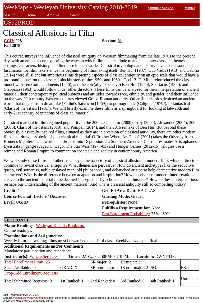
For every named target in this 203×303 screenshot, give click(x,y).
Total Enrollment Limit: (25, 262)
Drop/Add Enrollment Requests (31, 273)
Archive (53, 15)
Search (75, 15)
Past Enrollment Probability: (126, 213)
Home (31, 15)
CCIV (9, 41)
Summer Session (160, 8)
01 (120, 41)
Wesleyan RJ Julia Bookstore (60, 225)
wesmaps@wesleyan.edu (28, 297)
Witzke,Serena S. (44, 256)
